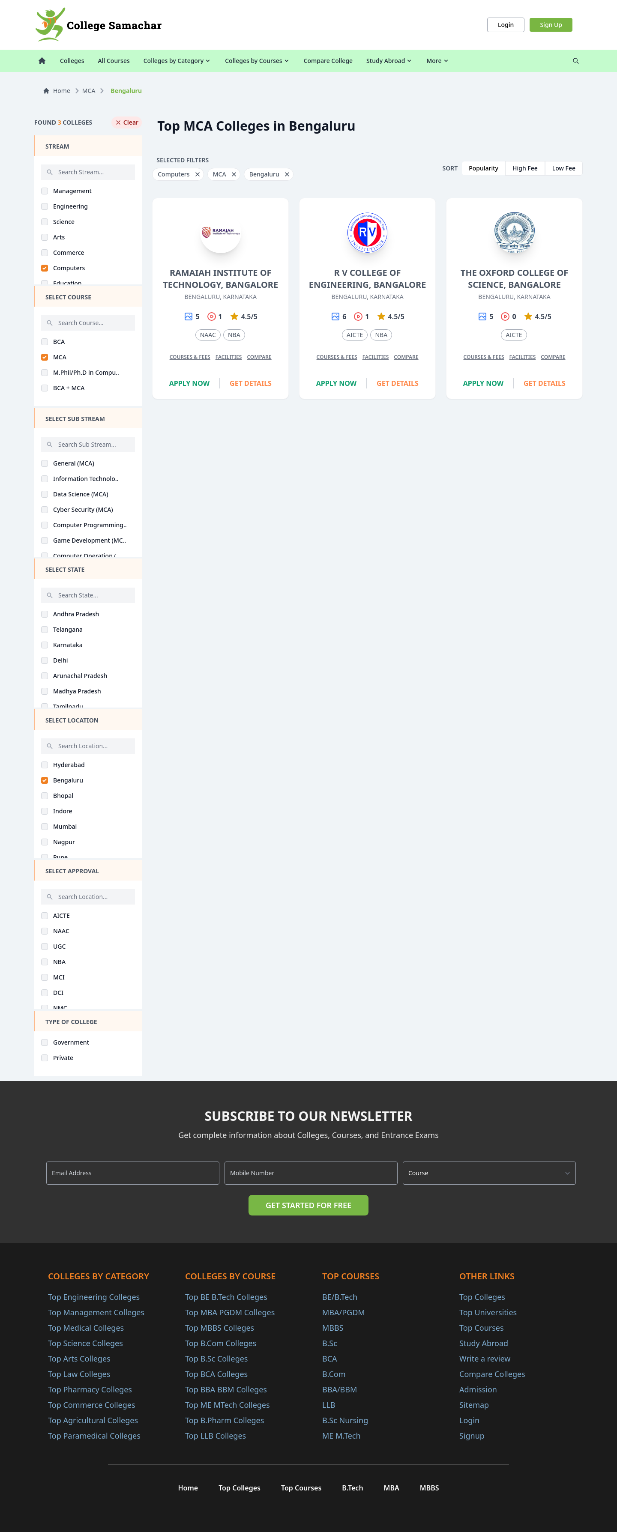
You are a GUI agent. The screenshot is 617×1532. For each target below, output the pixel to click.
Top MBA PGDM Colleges (230, 1312)
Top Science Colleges (85, 1343)
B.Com (334, 1374)
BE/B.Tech (339, 1297)
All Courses (114, 61)
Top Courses (481, 1328)
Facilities (229, 357)
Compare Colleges (492, 1374)
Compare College (328, 61)
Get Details (251, 383)
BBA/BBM (339, 1389)
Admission (478, 1389)
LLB (328, 1405)
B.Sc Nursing (345, 1420)
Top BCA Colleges (216, 1374)
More (437, 61)
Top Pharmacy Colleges (90, 1389)
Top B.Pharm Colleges (224, 1420)
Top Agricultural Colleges (93, 1420)
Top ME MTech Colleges (227, 1405)
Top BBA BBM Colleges (226, 1389)
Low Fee (563, 168)
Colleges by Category (177, 61)
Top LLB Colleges (215, 1435)
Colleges (72, 61)
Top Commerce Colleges (91, 1405)
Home (56, 91)
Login (506, 25)
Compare (259, 357)
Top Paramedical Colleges (94, 1435)
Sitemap (474, 1405)
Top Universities (488, 1312)
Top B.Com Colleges (220, 1343)
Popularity (483, 168)
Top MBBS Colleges (219, 1328)
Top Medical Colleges (86, 1328)
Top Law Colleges (79, 1374)
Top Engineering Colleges (94, 1297)
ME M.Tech (341, 1435)
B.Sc (329, 1343)
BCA (329, 1358)
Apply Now (189, 383)
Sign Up (551, 25)
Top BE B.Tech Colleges (226, 1297)
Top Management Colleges (96, 1312)
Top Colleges (482, 1297)
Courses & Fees (190, 357)
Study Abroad (389, 61)
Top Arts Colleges (79, 1358)
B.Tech (352, 1488)
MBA (391, 1488)
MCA (89, 91)
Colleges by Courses (257, 61)
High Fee (525, 168)
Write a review (484, 1358)
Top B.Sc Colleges (216, 1358)
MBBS (333, 1328)
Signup (472, 1435)
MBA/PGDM (343, 1312)
